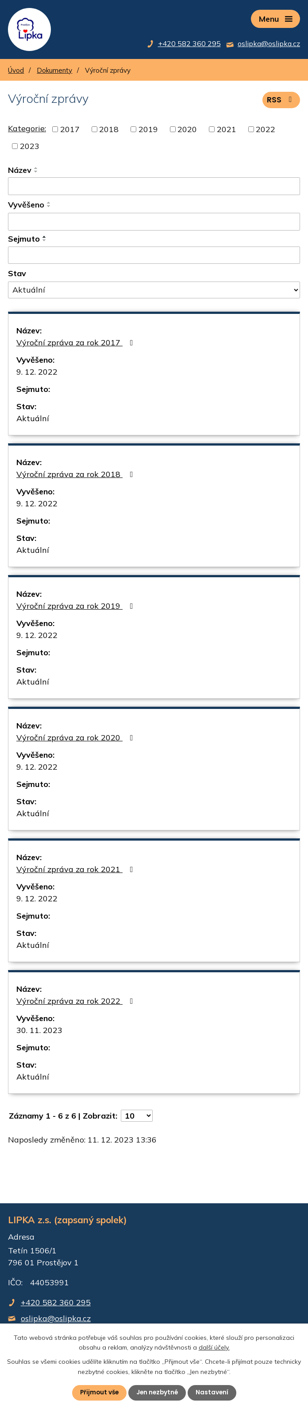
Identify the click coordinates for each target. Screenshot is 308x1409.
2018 (109, 130)
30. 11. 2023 (39, 1031)
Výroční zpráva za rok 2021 (76, 870)
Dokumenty (54, 71)
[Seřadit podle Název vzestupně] (36, 169)
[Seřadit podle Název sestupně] (36, 173)
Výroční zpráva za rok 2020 (76, 739)
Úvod (16, 71)
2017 (70, 130)
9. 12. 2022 (37, 373)
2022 (265, 130)
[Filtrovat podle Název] (154, 187)
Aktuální (32, 420)
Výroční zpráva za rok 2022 (76, 1002)
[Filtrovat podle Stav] (154, 291)
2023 (29, 147)
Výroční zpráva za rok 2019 (76, 607)
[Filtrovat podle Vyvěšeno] (154, 222)
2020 (187, 130)
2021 (226, 130)
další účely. (214, 1347)
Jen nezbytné (157, 1392)
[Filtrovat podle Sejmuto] (154, 256)
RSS (281, 100)
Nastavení (213, 1392)
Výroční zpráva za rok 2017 (76, 344)
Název (19, 171)
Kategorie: (27, 130)
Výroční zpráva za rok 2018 (76, 475)
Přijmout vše (98, 1392)
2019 (148, 130)
